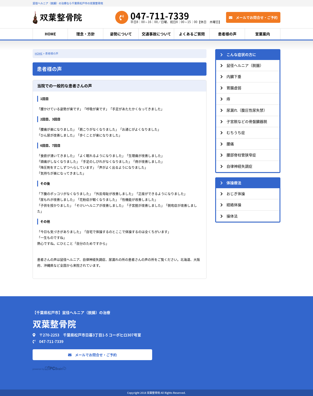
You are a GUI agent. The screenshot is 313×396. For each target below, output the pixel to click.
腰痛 (227, 143)
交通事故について (156, 34)
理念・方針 (85, 34)
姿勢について (121, 34)
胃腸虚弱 (230, 87)
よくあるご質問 (192, 34)
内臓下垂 (230, 76)
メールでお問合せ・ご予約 (253, 17)
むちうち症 (232, 132)
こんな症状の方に (238, 54)
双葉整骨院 (54, 323)
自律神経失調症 (236, 166)
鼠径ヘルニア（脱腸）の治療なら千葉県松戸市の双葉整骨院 (68, 3)
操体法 (229, 216)
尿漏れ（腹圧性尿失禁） (243, 110)
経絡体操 (230, 204)
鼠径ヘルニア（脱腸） (241, 65)
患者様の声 (227, 34)
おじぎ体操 (232, 193)
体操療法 (230, 182)
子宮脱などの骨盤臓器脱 (243, 121)
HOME (50, 34)
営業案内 (262, 34)
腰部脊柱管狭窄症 (238, 155)
